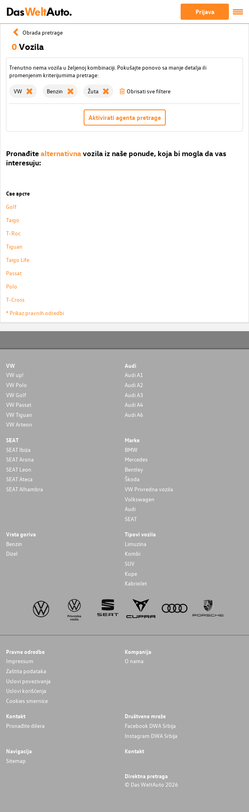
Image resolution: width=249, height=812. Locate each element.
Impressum (19, 661)
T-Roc (13, 233)
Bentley (134, 469)
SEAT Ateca (19, 479)
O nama (134, 661)
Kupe (131, 573)
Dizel (12, 553)
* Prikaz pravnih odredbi (35, 313)
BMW (131, 449)
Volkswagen (139, 499)
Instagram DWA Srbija (151, 736)
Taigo (12, 220)
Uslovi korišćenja (26, 691)
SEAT (131, 519)
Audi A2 (134, 385)
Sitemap (16, 761)
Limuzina (135, 544)
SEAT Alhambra (24, 489)
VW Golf (16, 395)
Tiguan (14, 246)
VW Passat (18, 404)
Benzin (14, 544)
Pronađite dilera (25, 726)
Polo (11, 286)
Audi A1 (134, 375)
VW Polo (16, 385)
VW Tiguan (19, 414)
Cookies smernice (27, 701)
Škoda (132, 479)
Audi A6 (134, 414)
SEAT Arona (20, 459)
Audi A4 (134, 404)
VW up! (15, 375)
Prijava (204, 12)
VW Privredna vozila (149, 489)
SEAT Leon (18, 469)
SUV (129, 563)
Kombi (132, 553)
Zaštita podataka (26, 671)
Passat (14, 273)
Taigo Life (17, 260)
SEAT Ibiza (18, 449)
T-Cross (15, 299)
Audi (130, 509)
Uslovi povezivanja (28, 681)
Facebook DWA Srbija (150, 726)
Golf (11, 206)
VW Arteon (19, 424)
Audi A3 (134, 395)
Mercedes (136, 459)
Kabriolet (136, 583)
